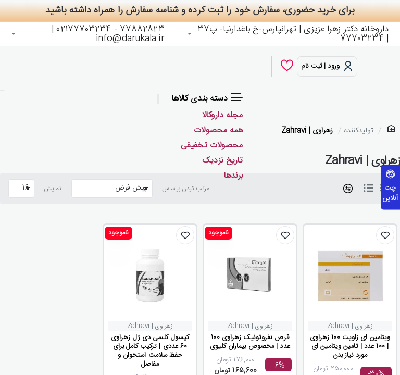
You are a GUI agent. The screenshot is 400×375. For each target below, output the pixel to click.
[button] (385, 235)
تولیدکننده (358, 130)
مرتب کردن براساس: (185, 188)
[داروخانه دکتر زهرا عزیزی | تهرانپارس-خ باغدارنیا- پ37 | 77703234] (288, 34)
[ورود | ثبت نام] (327, 66)
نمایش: (51, 188)
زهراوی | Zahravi (307, 130)
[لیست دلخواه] (287, 66)
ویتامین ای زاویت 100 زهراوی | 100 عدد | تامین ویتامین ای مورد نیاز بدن (350, 346)
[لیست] (368, 188)
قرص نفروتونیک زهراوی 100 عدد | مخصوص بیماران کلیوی (250, 342)
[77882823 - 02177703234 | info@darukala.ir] (88, 34)
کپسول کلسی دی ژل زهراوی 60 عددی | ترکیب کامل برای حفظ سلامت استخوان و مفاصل (150, 351)
